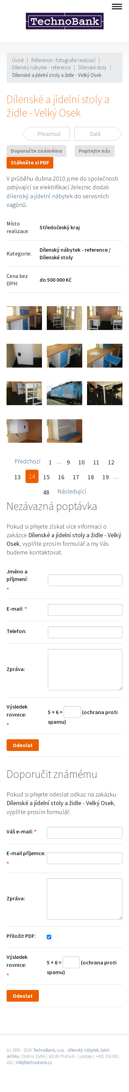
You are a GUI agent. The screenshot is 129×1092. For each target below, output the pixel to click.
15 (46, 477)
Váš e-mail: (20, 831)
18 (91, 477)
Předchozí (27, 461)
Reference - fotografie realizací (63, 60)
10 (81, 462)
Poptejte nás (94, 151)
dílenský (18, 196)
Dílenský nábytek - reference (41, 67)
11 (96, 462)
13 (17, 477)
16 (61, 477)
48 (46, 492)
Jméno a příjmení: (17, 575)
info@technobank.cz (34, 1062)
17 (76, 477)
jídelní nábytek (53, 196)
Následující (71, 491)
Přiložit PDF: (21, 935)
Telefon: (16, 631)
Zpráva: (16, 668)
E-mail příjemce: (26, 853)
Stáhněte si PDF (30, 162)
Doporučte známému (36, 151)
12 (111, 462)
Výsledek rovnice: (17, 710)
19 (106, 477)
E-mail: (15, 608)
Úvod (17, 60)
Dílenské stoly (92, 67)
